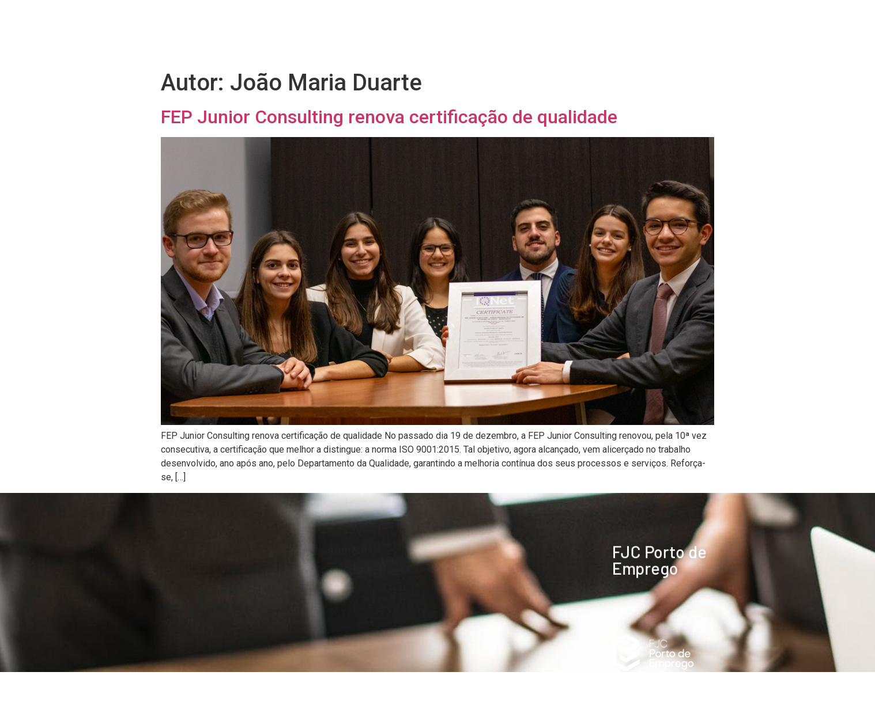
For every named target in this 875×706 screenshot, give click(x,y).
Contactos (687, 45)
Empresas (515, 18)
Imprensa (680, 18)
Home (346, 18)
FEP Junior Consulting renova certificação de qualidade (389, 117)
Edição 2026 (426, 19)
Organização (598, 18)
